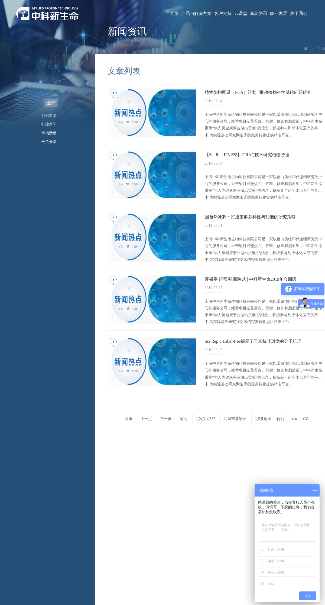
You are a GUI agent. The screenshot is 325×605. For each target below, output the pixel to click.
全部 (321, 48)
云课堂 (240, 13)
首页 (174, 13)
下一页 (165, 419)
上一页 (146, 419)
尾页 (183, 419)
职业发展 (278, 13)
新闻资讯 (258, 13)
